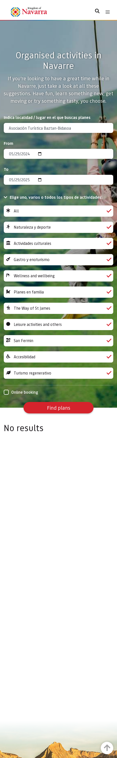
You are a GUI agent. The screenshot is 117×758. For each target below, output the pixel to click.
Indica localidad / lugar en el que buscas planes (47, 117)
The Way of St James (58, 308)
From (8, 143)
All (58, 211)
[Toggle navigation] (107, 12)
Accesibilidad (58, 357)
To (6, 169)
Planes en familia (58, 292)
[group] (58, 211)
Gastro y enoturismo (58, 259)
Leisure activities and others (58, 324)
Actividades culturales (58, 243)
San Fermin (58, 340)
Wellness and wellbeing (58, 276)
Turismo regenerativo (58, 373)
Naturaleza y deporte (58, 227)
